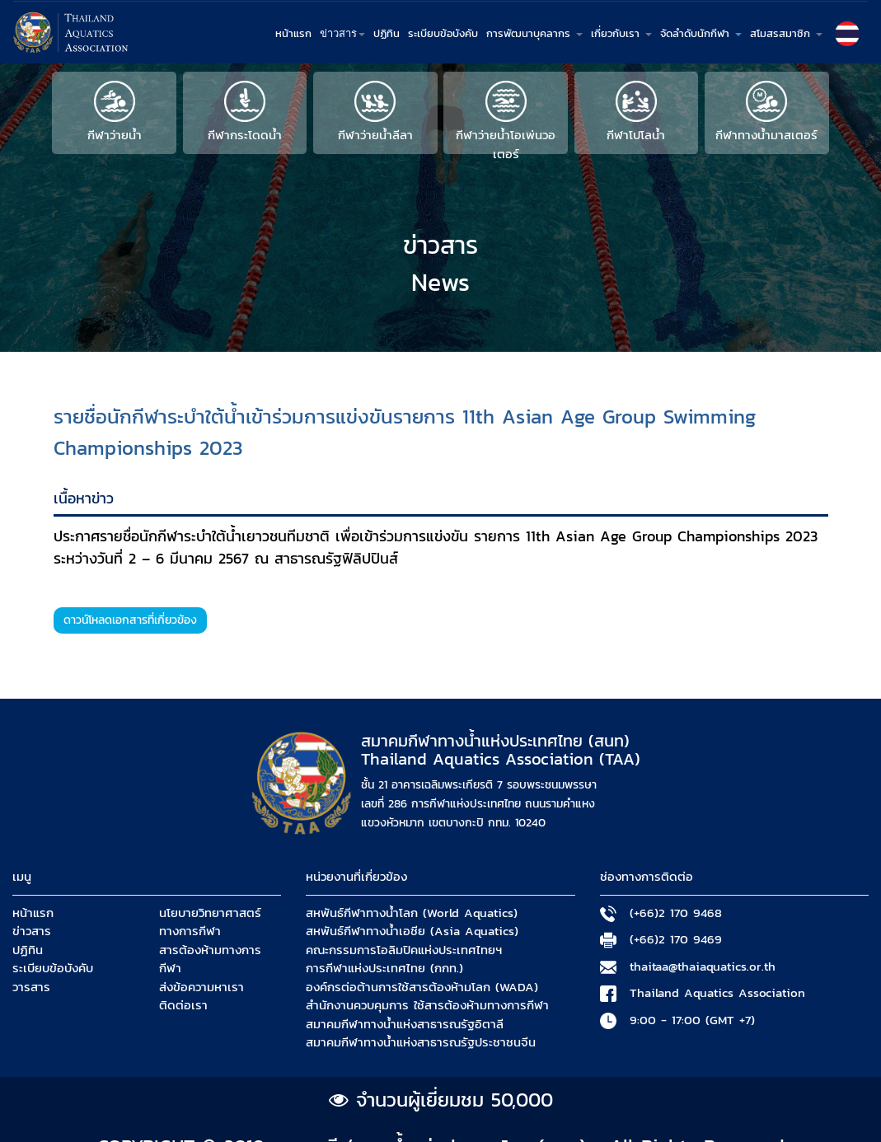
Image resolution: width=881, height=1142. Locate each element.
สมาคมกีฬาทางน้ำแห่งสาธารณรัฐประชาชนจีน (421, 1042)
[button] (847, 33)
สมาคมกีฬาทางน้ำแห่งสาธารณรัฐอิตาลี (405, 1024)
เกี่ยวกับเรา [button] (621, 33)
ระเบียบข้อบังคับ (443, 33)
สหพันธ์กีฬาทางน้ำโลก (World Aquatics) (412, 913)
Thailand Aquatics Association (717, 993)
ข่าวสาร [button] (342, 33)
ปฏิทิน (386, 33)
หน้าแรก (293, 33)
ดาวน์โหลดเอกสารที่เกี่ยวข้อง (130, 620)
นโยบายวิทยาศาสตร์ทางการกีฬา (210, 922)
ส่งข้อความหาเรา (201, 987)
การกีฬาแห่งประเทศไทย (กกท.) (384, 968)
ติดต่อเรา (183, 1005)
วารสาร (31, 987)
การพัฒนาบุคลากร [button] (534, 33)
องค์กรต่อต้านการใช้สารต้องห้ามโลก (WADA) (422, 987)
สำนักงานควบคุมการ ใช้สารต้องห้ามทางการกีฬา (427, 1005)
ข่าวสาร (31, 931)
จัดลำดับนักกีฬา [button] (701, 33)
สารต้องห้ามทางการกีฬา (210, 959)
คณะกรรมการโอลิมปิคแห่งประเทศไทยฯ (404, 950)
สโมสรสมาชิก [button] (786, 33)
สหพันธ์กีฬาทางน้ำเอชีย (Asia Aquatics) (412, 931)
